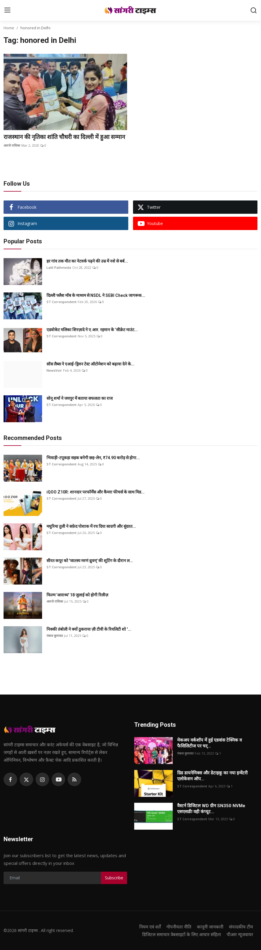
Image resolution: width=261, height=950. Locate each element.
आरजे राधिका (12, 145)
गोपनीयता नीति (178, 927)
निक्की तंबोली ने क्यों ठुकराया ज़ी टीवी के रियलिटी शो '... (89, 629)
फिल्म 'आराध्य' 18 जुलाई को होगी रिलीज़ (77, 595)
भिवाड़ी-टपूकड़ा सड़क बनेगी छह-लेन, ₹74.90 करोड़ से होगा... (93, 457)
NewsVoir (54, 370)
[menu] (7, 10)
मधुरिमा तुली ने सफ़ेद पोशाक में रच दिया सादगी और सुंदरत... (91, 526)
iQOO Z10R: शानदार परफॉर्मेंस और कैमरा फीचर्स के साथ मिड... (96, 492)
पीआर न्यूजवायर (240, 934)
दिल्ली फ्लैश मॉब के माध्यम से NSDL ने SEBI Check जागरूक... (96, 295)
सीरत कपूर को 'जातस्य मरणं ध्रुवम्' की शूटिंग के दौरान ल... (90, 560)
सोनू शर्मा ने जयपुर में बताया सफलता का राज (80, 398)
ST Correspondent (61, 302)
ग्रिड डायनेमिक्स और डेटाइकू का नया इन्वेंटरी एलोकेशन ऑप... (212, 775)
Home (9, 27)
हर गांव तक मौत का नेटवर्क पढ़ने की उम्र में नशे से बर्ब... (87, 261)
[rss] (74, 779)
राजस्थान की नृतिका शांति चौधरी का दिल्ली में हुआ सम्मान (64, 136)
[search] (253, 10)
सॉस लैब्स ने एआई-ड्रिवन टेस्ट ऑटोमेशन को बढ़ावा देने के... (90, 364)
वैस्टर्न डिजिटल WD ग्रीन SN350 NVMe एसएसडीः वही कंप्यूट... (211, 808)
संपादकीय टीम (241, 927)
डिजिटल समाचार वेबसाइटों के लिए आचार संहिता (181, 934)
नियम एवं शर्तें (150, 927)
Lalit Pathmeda (59, 267)
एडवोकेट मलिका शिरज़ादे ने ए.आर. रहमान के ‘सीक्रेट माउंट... (92, 329)
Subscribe (114, 878)
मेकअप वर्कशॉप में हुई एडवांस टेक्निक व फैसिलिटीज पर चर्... (209, 743)
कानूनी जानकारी (210, 927)
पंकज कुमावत (55, 635)
